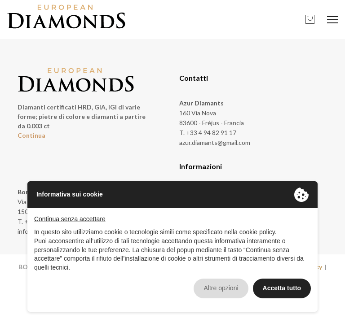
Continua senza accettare (70, 219)
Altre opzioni (220, 288)
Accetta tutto (282, 288)
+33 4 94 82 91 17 (211, 132)
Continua (31, 135)
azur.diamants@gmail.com (214, 142)
